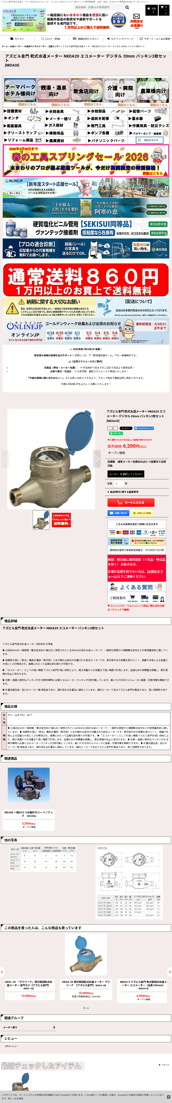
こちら (20, 1098)
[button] (86, 39)
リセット (164, 1064)
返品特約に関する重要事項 (123, 492)
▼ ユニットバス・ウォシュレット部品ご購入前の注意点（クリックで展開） (136, 608)
